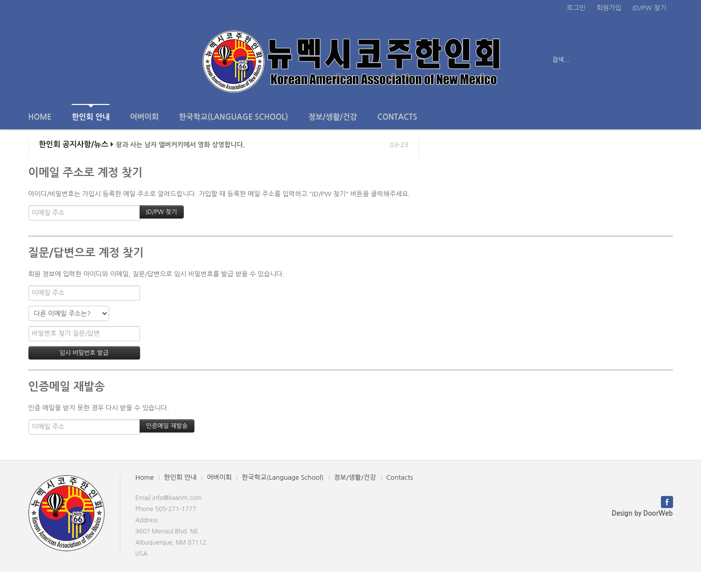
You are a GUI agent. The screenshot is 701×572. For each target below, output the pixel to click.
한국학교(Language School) (233, 117)
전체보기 (57, 59)
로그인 (576, 8)
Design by (642, 513)
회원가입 (608, 8)
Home (40, 117)
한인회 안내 (91, 112)
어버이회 (144, 117)
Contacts (397, 117)
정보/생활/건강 (332, 117)
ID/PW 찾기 (649, 8)
